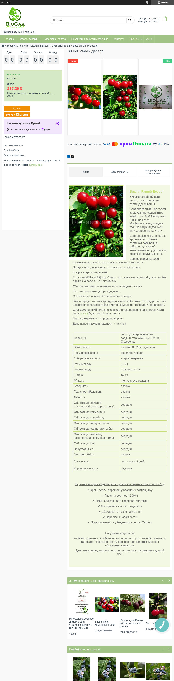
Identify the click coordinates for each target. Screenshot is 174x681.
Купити (17, 108)
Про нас (134, 39)
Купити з (17, 114)
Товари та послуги (17, 45)
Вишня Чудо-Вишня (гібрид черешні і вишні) (131, 623)
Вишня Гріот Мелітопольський (105, 623)
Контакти (119, 39)
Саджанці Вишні (39, 45)
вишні (84, 313)
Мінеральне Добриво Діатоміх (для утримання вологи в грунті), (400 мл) (81, 623)
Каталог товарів (28, 39)
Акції (149, 39)
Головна (9, 39)
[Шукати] (129, 20)
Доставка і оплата (55, 39)
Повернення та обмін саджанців (89, 39)
